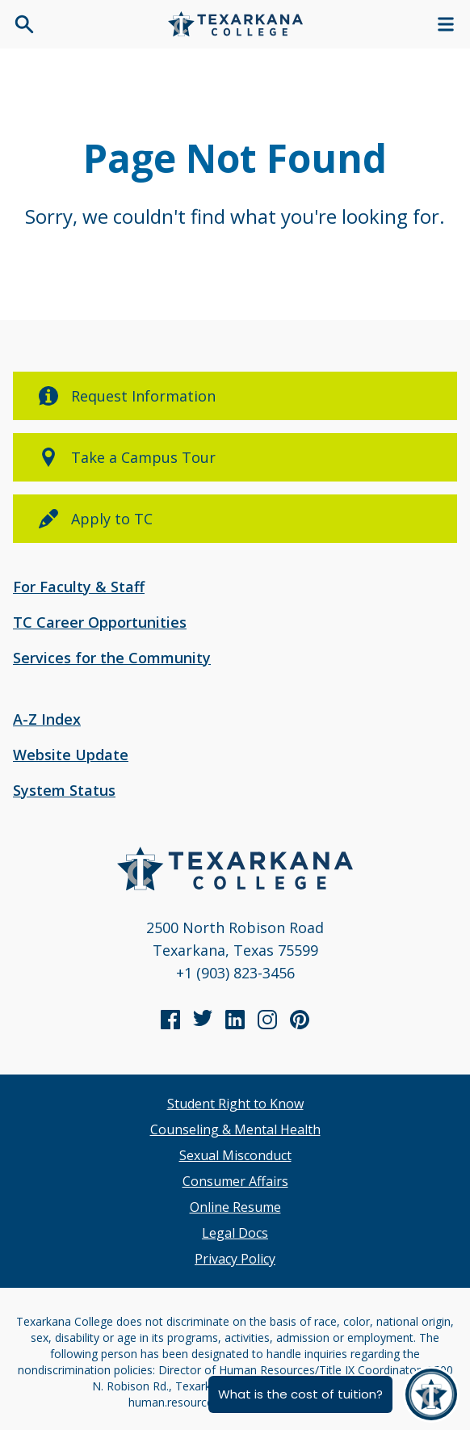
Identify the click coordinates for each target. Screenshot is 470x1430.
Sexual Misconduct (235, 1155)
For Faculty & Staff (79, 586)
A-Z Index (47, 719)
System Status (64, 790)
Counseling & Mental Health (235, 1129)
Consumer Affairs (235, 1181)
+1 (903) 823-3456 (235, 972)
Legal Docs (235, 1233)
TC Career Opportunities (100, 622)
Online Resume (235, 1207)
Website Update (70, 754)
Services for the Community (112, 657)
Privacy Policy (235, 1259)
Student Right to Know (235, 1103)
